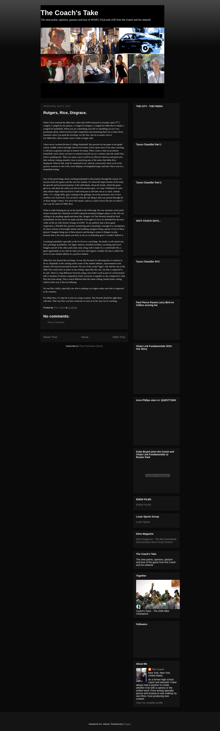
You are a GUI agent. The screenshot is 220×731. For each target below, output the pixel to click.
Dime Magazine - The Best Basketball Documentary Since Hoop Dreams (156, 540)
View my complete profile (149, 702)
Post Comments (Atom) (91, 346)
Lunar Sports (143, 522)
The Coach (158, 669)
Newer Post (50, 337)
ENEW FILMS (143, 504)
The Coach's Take (69, 13)
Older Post (118, 337)
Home (85, 337)
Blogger (127, 724)
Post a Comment (56, 322)
